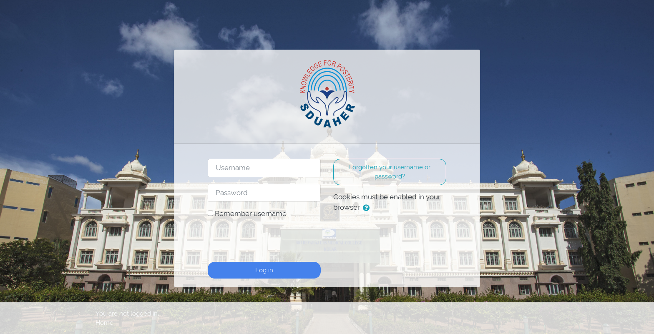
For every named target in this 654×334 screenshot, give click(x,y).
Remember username (251, 213)
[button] (368, 208)
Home (104, 322)
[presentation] (271, 239)
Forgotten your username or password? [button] (389, 171)
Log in (264, 270)
